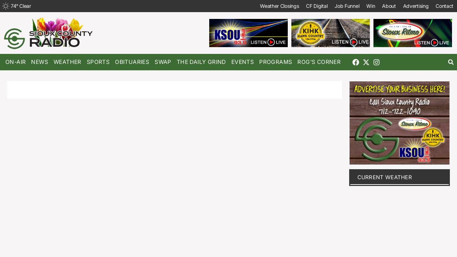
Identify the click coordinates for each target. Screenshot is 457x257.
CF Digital (316, 6)
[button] (451, 62)
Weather (67, 62)
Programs (275, 62)
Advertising (415, 6)
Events (242, 62)
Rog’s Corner (319, 62)
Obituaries (132, 62)
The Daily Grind (201, 62)
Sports (98, 62)
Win (370, 6)
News (39, 62)
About (389, 6)
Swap (163, 62)
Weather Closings (279, 6)
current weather (384, 177)
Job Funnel (347, 6)
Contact (444, 6)
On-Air (15, 62)
